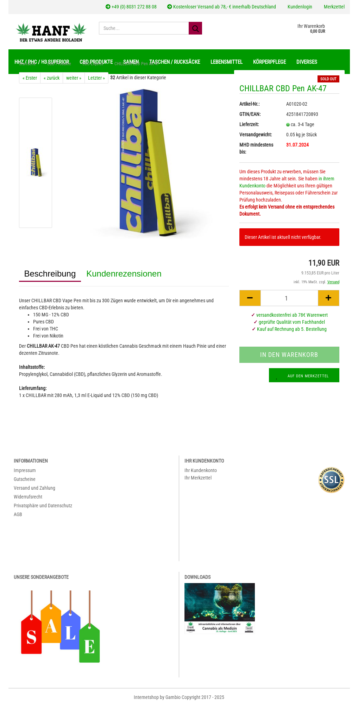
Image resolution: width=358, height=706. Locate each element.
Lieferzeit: (249, 124)
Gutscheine (25, 479)
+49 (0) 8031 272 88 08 (131, 7)
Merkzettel (334, 7)
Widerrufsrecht (28, 497)
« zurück (51, 78)
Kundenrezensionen (124, 273)
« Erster (30, 78)
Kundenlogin (299, 7)
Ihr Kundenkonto (200, 470)
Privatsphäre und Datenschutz (43, 505)
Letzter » (96, 78)
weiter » (73, 78)
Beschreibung (50, 273)
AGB (18, 514)
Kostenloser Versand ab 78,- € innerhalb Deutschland (221, 7)
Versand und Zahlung (34, 488)
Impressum (25, 470)
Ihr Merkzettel (198, 478)
